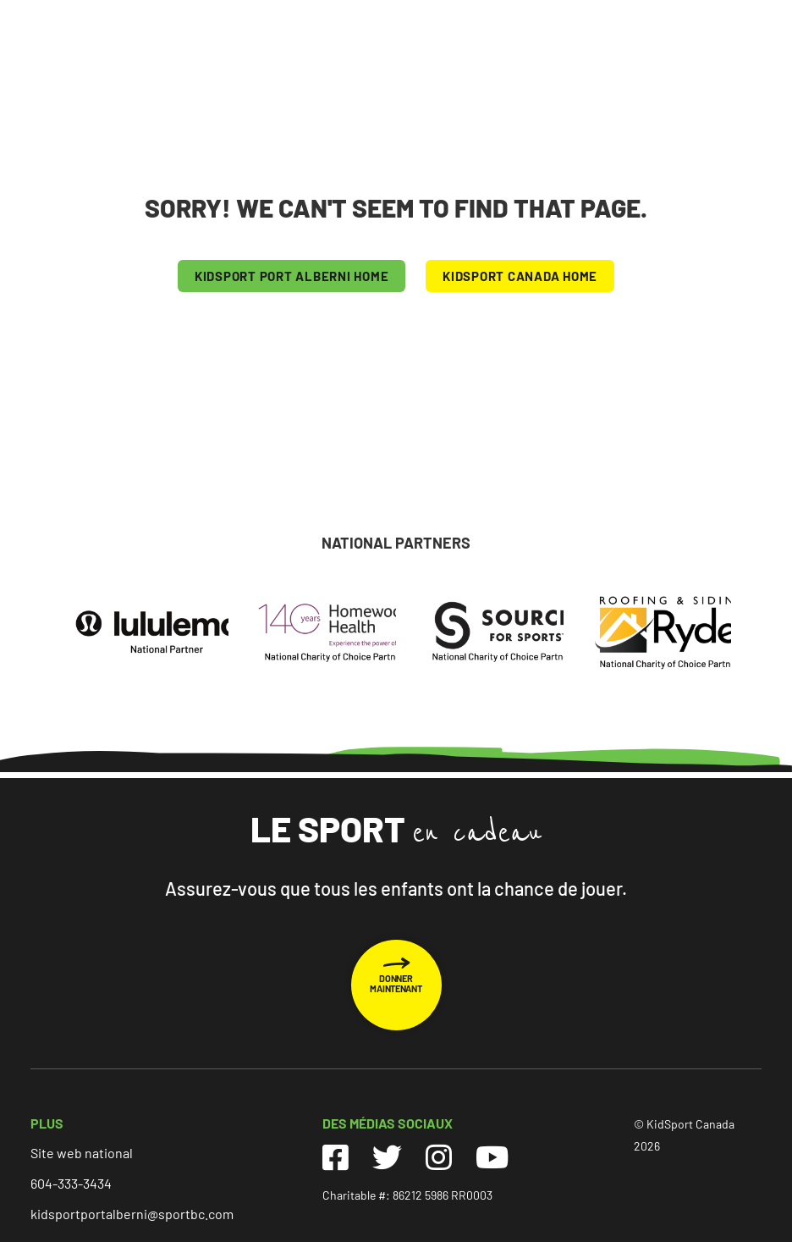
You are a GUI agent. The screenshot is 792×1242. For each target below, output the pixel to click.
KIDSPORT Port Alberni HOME (292, 276)
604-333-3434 (71, 1183)
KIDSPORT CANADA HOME (520, 276)
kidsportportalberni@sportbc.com (132, 1214)
